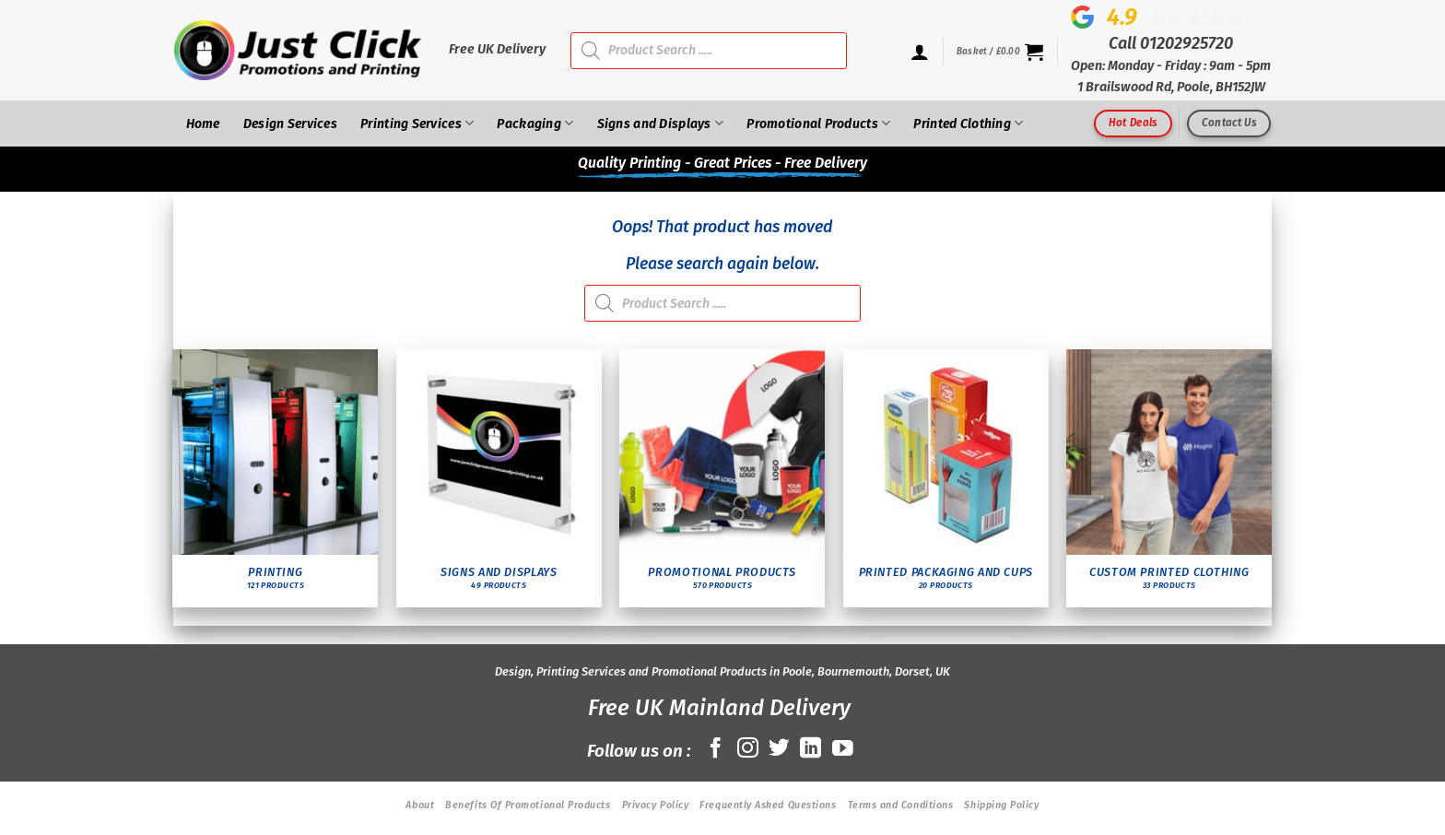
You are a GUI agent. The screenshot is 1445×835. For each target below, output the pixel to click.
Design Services (290, 124)
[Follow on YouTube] (842, 749)
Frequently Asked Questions (767, 805)
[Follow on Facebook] (715, 749)
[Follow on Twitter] (779, 749)
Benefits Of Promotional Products (527, 805)
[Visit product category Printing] (275, 478)
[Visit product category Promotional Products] (722, 478)
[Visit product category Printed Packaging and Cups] (946, 478)
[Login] (919, 51)
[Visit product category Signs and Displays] (499, 478)
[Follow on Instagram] (747, 749)
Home (203, 124)
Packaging (535, 123)
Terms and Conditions (901, 805)
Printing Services (417, 123)
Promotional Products (818, 123)
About (419, 805)
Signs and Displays (660, 123)
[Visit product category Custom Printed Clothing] (1169, 478)
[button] (1000, 51)
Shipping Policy (1001, 805)
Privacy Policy (655, 805)
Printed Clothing (968, 123)
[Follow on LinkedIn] (810, 749)
